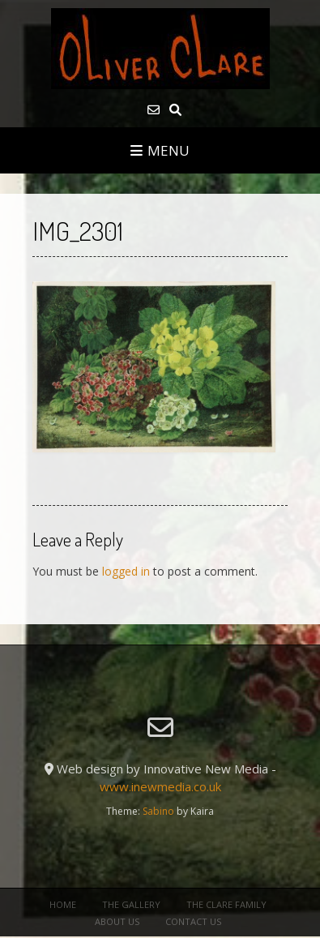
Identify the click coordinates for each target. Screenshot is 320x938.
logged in (126, 571)
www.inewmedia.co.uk (160, 786)
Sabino (158, 811)
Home (62, 904)
